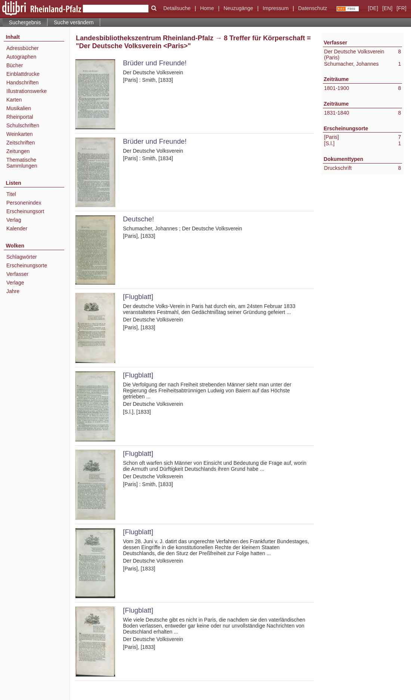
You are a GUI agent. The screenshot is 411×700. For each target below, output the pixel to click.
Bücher (14, 65)
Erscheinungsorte (26, 265)
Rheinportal (19, 117)
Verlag (13, 220)
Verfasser (17, 274)
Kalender (16, 228)
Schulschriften (22, 125)
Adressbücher (22, 48)
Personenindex (23, 203)
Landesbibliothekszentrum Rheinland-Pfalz (144, 38)
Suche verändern (74, 22)
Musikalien (18, 108)
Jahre (12, 291)
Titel (11, 194)
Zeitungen (18, 151)
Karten (14, 100)
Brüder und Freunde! (154, 63)
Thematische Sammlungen (21, 163)
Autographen (21, 57)
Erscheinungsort (25, 211)
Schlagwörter (21, 257)
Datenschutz (312, 8)
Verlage (15, 283)
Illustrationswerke (26, 91)
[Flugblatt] (138, 297)
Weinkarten (19, 134)
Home (207, 8)
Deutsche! (138, 219)
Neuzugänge (238, 8)
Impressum (275, 8)
